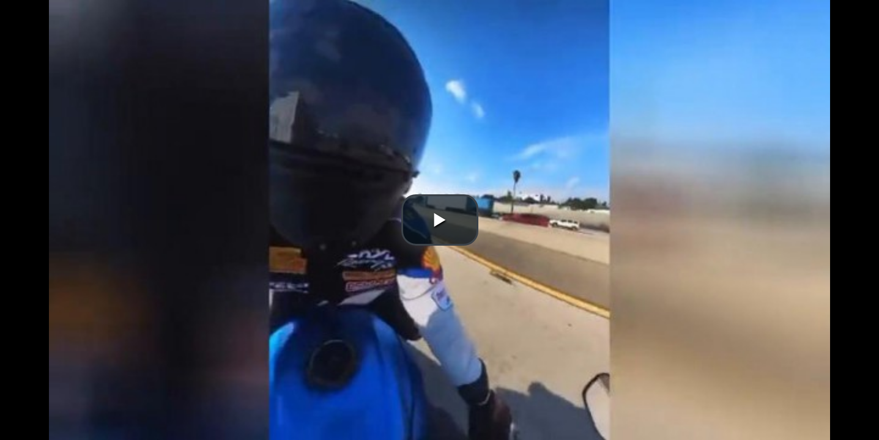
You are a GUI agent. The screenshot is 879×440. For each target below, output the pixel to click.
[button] (439, 220)
